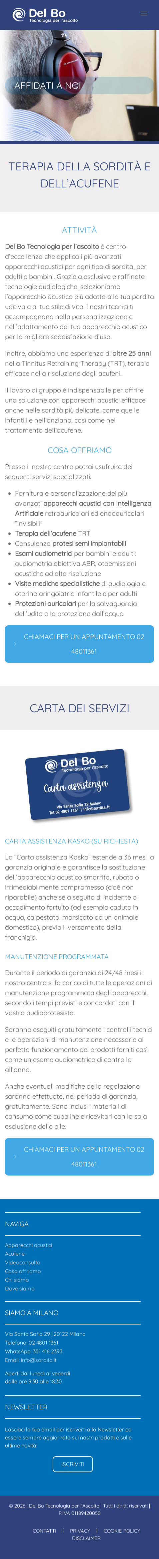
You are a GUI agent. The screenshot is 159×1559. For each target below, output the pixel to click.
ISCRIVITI (72, 1463)
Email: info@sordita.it (30, 1360)
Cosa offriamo (23, 1271)
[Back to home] (45, 15)
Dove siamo (20, 1288)
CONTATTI (44, 1531)
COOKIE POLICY (122, 1531)
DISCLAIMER (86, 1538)
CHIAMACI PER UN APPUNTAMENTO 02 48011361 (78, 643)
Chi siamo (17, 1279)
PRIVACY (80, 1531)
